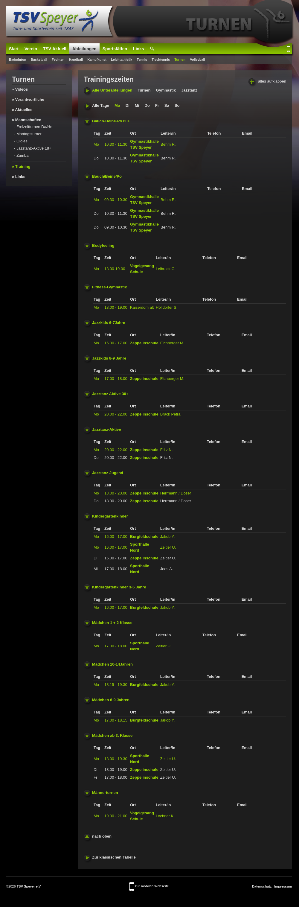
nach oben (98, 836)
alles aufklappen (267, 81)
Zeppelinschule (144, 343)
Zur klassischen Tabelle (110, 857)
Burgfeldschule (144, 536)
